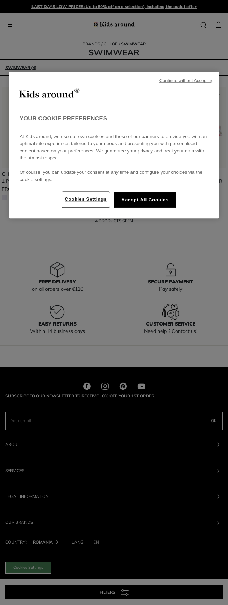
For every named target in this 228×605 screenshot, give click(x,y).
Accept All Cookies (145, 199)
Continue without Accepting (186, 80)
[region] (114, 145)
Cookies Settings (86, 199)
